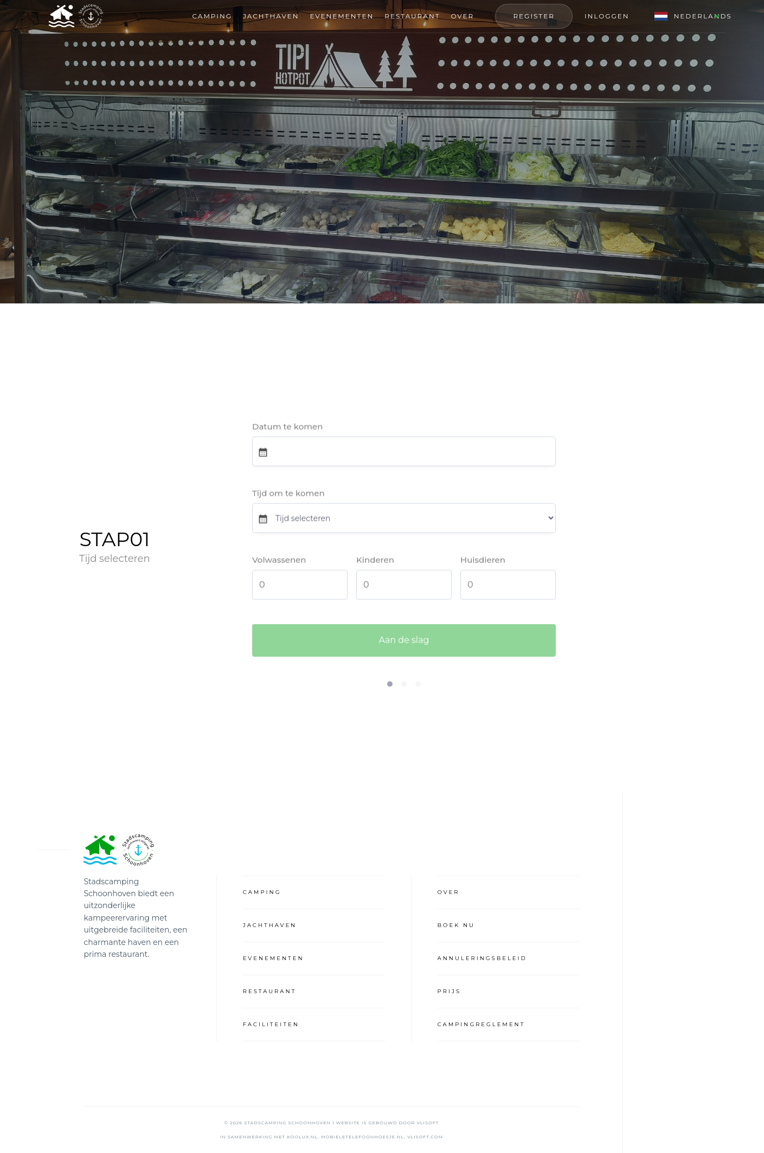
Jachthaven (271, 16)
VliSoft (427, 1122)
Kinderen (375, 561)
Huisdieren (482, 561)
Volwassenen (279, 561)
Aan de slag (403, 643)
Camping (212, 16)
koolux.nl (302, 1136)
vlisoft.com (425, 1136)
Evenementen (342, 16)
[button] (684, 16)
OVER (462, 16)
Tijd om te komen (288, 494)
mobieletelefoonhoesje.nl (362, 1136)
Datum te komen (287, 428)
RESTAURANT (412, 16)
